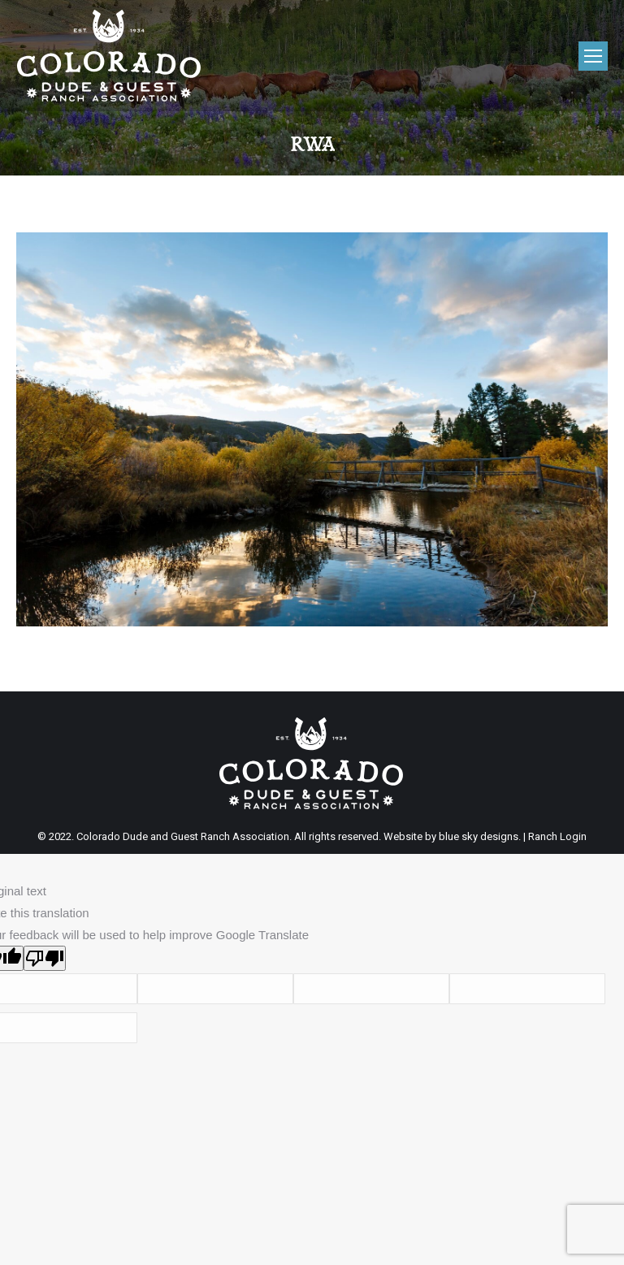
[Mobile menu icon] (593, 56)
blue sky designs (478, 836)
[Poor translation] (45, 958)
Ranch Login (557, 836)
